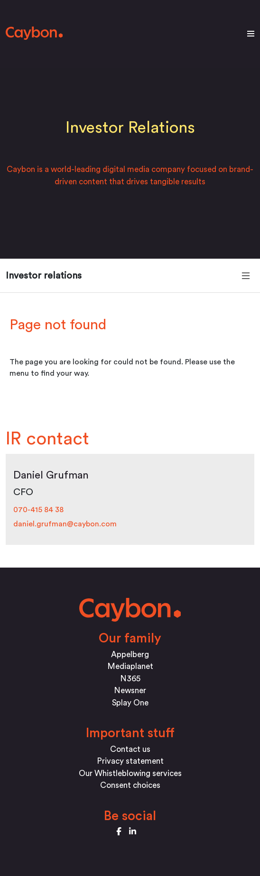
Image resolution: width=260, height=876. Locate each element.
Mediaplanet (130, 666)
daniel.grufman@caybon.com (65, 524)
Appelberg (130, 654)
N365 (130, 679)
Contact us (130, 749)
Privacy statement (130, 761)
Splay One (130, 703)
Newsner (130, 690)
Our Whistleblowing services (130, 773)
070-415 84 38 (38, 510)
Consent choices (130, 785)
